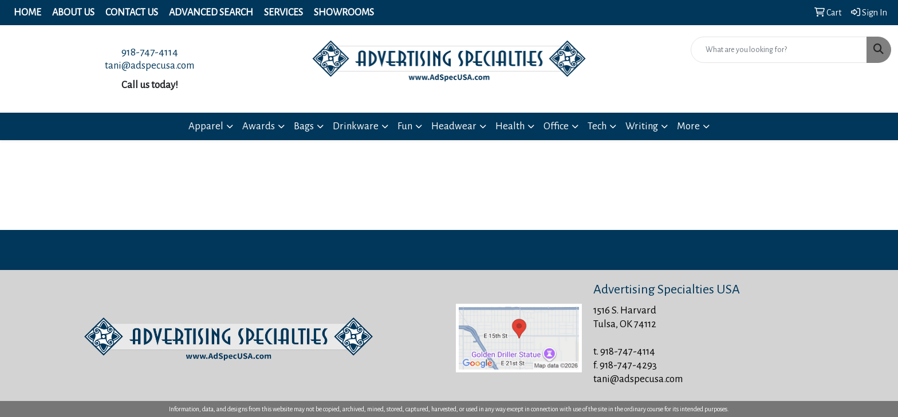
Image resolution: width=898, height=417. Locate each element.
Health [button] (510, 126)
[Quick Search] (779, 50)
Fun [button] (404, 126)
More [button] (688, 126)
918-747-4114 (149, 52)
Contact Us (131, 12)
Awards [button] (258, 126)
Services (283, 12)
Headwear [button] (453, 126)
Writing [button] (641, 126)
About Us (73, 12)
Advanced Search (211, 12)
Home (27, 12)
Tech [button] (597, 126)
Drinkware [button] (356, 126)
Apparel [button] (205, 126)
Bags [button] (304, 126)
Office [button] (556, 126)
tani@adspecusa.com (149, 65)
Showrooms (344, 12)
